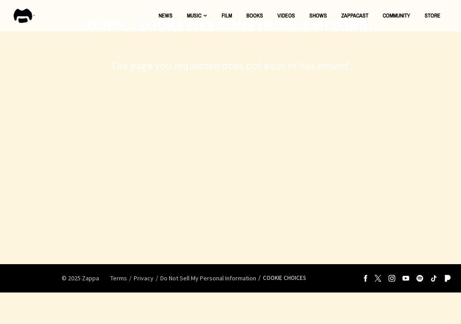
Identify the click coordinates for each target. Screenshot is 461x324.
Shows (318, 15)
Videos (286, 15)
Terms (118, 278)
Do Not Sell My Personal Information (208, 278)
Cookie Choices (284, 278)
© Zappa (80, 278)
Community (396, 15)
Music (194, 15)
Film (226, 15)
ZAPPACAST (354, 15)
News (165, 15)
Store (432, 15)
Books (254, 15)
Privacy (144, 278)
